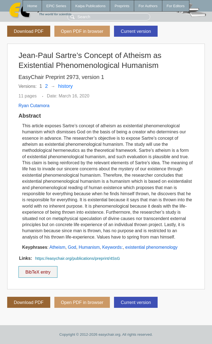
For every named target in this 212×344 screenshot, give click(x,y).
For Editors (176, 6)
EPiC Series (56, 6)
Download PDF (29, 31)
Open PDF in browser (82, 31)
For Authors (148, 6)
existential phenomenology (151, 247)
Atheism (57, 247)
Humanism (89, 247)
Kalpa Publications (90, 6)
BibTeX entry (37, 270)
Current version (136, 31)
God (72, 247)
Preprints (122, 6)
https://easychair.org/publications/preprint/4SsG (77, 258)
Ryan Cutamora (33, 105)
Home (32, 6)
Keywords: (112, 247)
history (65, 86)
